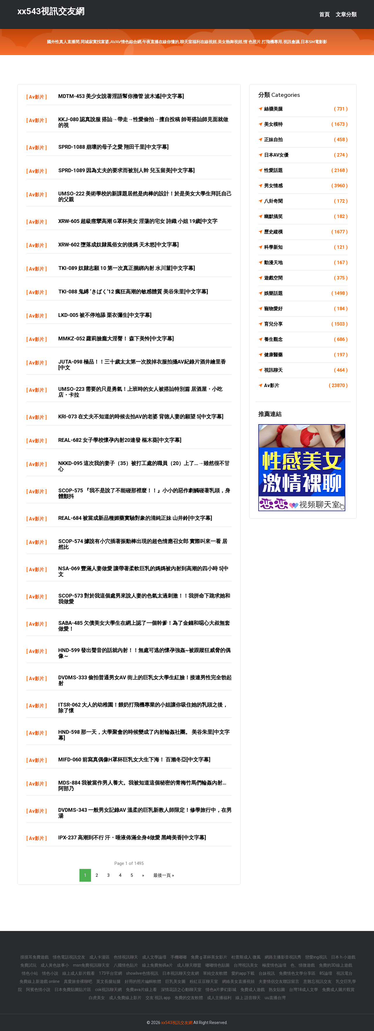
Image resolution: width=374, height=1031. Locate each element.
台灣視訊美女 (246, 965)
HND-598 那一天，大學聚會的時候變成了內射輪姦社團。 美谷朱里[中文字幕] (144, 735)
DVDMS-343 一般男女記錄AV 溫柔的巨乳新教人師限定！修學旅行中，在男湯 (145, 813)
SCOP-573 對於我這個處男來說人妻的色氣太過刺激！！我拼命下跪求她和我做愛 (144, 599)
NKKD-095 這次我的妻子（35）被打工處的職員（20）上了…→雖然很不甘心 (144, 466)
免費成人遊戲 (252, 989)
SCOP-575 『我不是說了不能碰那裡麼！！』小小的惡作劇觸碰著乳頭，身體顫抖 (144, 493)
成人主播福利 (219, 997)
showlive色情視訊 (142, 973)
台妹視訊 (267, 973)
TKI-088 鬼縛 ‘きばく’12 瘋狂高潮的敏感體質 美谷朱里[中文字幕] (133, 291)
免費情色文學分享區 (297, 973)
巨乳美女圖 (175, 981)
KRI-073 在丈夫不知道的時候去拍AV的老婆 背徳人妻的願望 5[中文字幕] (141, 416)
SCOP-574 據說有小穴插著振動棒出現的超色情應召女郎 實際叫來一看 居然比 (142, 544)
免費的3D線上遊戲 (335, 965)
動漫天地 (306, 263)
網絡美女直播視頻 (238, 981)
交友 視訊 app (158, 997)
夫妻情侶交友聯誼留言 (279, 981)
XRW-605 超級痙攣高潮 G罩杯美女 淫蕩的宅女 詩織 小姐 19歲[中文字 (137, 221)
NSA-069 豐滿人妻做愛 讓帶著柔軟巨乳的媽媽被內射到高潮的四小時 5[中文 (143, 571)
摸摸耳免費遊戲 (34, 957)
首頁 (324, 14)
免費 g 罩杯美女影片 (209, 957)
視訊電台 (344, 973)
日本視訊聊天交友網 (180, 973)
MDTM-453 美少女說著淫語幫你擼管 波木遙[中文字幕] (121, 96)
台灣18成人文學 (303, 989)
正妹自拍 (306, 140)
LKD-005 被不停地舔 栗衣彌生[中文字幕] (105, 315)
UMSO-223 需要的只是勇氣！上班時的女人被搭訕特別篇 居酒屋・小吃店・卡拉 (140, 392)
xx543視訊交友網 (50, 11)
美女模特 (306, 124)
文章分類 (346, 14)
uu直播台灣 (275, 997)
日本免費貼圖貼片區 (73, 989)
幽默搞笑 (306, 217)
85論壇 (325, 973)
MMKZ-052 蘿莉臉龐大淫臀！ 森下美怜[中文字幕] (116, 338)
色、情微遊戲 (303, 965)
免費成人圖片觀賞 (338, 989)
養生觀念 (306, 339)
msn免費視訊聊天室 (91, 965)
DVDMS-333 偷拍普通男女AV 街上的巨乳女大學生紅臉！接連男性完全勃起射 (145, 680)
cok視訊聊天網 (108, 989)
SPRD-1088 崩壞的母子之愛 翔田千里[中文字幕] (113, 147)
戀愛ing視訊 (316, 957)
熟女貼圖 (277, 989)
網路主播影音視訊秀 (283, 957)
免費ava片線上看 (141, 989)
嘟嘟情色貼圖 (217, 965)
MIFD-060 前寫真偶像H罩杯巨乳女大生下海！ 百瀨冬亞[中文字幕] (134, 759)
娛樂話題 (306, 293)
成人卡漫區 (99, 957)
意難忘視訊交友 (317, 981)
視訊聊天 (306, 370)
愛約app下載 (243, 973)
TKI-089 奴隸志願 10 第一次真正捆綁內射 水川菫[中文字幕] (126, 268)
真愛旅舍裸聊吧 (78, 981)
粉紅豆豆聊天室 (204, 981)
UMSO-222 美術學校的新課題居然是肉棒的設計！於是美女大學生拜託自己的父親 (145, 196)
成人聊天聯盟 (189, 965)
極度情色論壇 (274, 965)
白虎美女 (97, 997)
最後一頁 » (163, 875)
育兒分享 (306, 324)
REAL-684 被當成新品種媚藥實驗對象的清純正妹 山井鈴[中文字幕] (135, 518)
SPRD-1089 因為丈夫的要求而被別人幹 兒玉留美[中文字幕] (126, 170)
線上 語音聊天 (248, 997)
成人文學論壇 (154, 957)
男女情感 (306, 186)
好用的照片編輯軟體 (143, 981)
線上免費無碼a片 (157, 965)
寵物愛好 (306, 309)
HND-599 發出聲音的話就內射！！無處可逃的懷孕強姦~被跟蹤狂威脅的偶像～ (144, 653)
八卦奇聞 (306, 201)
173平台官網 (110, 973)
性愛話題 (306, 170)
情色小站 (30, 973)
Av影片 (36, 97)
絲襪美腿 (306, 109)
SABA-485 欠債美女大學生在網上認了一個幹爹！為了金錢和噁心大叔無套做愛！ (144, 626)
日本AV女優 (306, 155)
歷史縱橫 (306, 232)
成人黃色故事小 (55, 965)
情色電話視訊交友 (69, 957)
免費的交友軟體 (189, 997)
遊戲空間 (306, 278)
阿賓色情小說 (38, 989)
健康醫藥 (306, 355)
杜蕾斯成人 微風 (246, 957)
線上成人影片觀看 (78, 973)
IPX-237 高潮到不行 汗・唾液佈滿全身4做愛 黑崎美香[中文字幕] (132, 837)
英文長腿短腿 (108, 981)
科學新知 (306, 247)
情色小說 (50, 973)
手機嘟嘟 (178, 957)
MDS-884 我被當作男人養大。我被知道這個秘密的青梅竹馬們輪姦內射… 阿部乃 (142, 786)
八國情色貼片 (126, 965)
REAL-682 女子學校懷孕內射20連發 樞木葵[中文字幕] (119, 440)
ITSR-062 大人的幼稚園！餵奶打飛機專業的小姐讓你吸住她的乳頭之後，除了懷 (143, 708)
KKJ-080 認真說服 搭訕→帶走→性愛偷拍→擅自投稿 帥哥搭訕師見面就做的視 (143, 122)
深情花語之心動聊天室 (181, 989)
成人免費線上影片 (125, 997)
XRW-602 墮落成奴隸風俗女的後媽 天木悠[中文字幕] (118, 245)
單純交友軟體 (215, 973)
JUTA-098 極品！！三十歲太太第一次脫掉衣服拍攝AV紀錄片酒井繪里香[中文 (142, 365)
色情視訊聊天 (126, 957)
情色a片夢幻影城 (221, 989)
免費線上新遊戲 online (39, 981)
